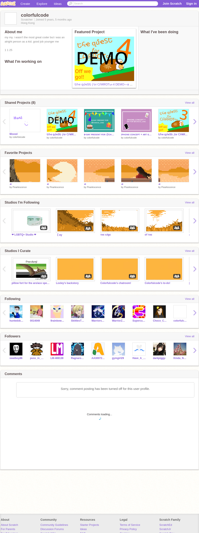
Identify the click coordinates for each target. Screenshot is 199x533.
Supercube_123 (139, 320)
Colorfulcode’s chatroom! (115, 283)
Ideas (58, 3)
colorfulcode (19, 137)
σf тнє (148, 234)
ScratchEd (165, 524)
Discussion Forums (52, 529)
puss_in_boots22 (37, 358)
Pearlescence (20, 187)
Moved (14, 134)
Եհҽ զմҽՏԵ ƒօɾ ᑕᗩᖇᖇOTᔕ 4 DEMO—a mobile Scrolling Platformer (120, 84)
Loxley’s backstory (67, 283)
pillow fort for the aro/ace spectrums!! (31, 283)
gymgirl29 (118, 358)
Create (25, 3)
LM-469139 (56, 358)
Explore (42, 3)
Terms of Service (130, 524)
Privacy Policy (128, 529)
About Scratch (9, 524)
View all (189, 102)
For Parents (8, 529)
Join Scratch (172, 3)
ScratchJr (165, 529)
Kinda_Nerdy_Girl (180, 358)
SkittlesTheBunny (78, 320)
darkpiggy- (159, 358)
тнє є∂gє (105, 234)
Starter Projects (89, 524)
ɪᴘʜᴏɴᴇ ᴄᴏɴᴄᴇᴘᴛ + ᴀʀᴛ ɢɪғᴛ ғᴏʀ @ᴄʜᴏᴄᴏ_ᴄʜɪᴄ (136, 134)
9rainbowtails (57, 320)
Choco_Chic (160, 320)
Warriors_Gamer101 (98, 320)
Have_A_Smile (139, 358)
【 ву (59, 234)
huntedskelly (17, 320)
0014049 (35, 320)
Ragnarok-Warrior (78, 358)
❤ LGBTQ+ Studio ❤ (24, 234)
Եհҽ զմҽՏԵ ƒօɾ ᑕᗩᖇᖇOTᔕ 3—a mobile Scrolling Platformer (173, 134)
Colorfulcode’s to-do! (157, 283)
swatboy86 (16, 358)
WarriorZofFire (119, 320)
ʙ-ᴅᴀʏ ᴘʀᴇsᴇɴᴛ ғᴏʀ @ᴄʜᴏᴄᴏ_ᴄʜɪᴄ (99, 134)
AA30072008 (98, 358)
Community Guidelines (54, 524)
